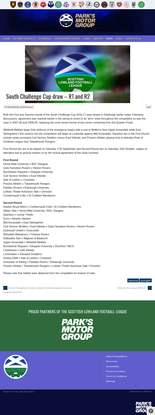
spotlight (146, 280)
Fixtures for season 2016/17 (135, 287)
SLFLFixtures (26, 107)
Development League (67, 38)
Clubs (86, 38)
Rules (119, 38)
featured (133, 280)
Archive (98, 38)
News (109, 38)
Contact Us (133, 38)
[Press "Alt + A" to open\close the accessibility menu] (151, 411)
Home (6, 38)
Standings (44, 38)
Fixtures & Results (24, 38)
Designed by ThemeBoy (141, 392)
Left (148, 107)
